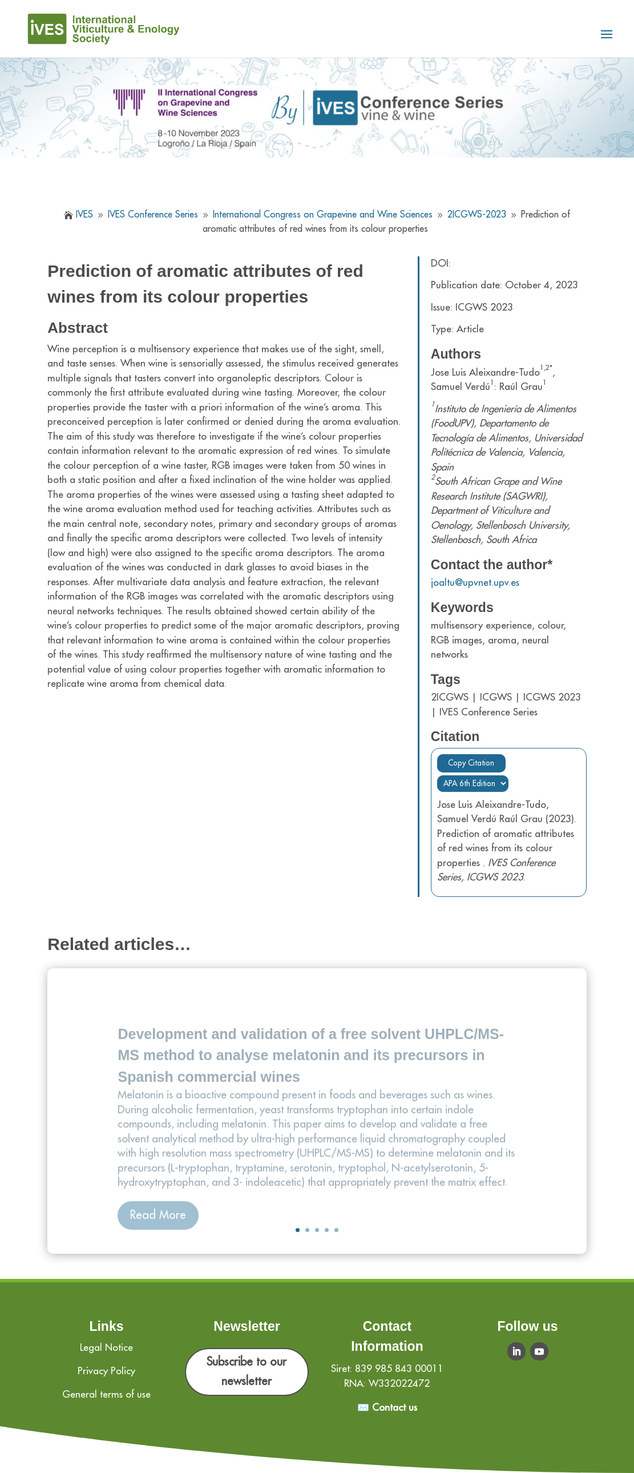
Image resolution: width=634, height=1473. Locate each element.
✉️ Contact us (387, 1407)
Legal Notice (106, 1348)
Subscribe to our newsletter (246, 1371)
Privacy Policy (106, 1371)
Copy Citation (471, 763)
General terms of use (106, 1394)
